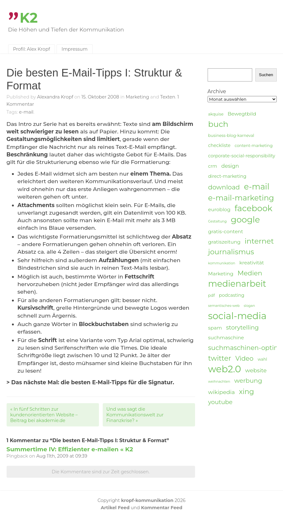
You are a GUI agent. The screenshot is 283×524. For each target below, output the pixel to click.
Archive (217, 91)
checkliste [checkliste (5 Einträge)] (219, 145)
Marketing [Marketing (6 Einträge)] (221, 274)
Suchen (266, 74)
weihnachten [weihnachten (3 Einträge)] (219, 382)
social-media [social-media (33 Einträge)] (237, 316)
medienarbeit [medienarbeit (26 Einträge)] (237, 284)
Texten (167, 97)
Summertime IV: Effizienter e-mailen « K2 (70, 449)
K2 (29, 17)
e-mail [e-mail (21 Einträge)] (256, 186)
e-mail (26, 112)
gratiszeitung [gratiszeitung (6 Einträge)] (224, 242)
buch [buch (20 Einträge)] (218, 124)
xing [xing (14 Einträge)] (246, 391)
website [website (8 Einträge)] (256, 370)
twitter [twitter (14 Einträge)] (219, 358)
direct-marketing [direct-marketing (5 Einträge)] (227, 176)
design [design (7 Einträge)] (230, 166)
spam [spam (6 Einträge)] (215, 328)
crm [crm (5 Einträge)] (212, 166)
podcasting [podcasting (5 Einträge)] (231, 295)
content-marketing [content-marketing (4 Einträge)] (254, 145)
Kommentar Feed (161, 507)
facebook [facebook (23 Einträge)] (253, 208)
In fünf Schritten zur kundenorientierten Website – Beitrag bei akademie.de (44, 414)
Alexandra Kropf (55, 97)
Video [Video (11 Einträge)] (244, 358)
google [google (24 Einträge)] (245, 220)
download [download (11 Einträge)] (224, 187)
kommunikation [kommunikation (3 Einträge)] (221, 263)
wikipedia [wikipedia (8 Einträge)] (221, 392)
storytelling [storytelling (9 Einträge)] (242, 327)
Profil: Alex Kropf (31, 49)
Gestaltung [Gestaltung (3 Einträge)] (217, 221)
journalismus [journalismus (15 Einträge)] (231, 251)
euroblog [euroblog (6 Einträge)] (219, 209)
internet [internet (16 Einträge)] (259, 241)
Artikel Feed (115, 507)
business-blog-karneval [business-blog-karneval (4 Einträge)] (231, 135)
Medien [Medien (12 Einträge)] (249, 273)
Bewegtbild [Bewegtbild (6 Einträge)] (242, 114)
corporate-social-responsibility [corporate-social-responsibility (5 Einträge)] (241, 156)
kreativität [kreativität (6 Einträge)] (251, 263)
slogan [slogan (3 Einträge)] (249, 306)
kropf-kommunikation (147, 500)
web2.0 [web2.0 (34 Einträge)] (224, 369)
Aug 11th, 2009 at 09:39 (61, 456)
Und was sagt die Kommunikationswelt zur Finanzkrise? (135, 414)
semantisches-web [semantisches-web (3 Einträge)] (224, 306)
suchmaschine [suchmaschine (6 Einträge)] (226, 338)
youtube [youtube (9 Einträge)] (220, 402)
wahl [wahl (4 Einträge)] (262, 359)
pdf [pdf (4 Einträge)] (211, 295)
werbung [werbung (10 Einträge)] (248, 380)
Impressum (75, 49)
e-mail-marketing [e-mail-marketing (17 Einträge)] (241, 197)
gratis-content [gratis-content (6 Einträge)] (225, 231)
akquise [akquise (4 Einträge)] (216, 114)
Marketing (137, 97)
